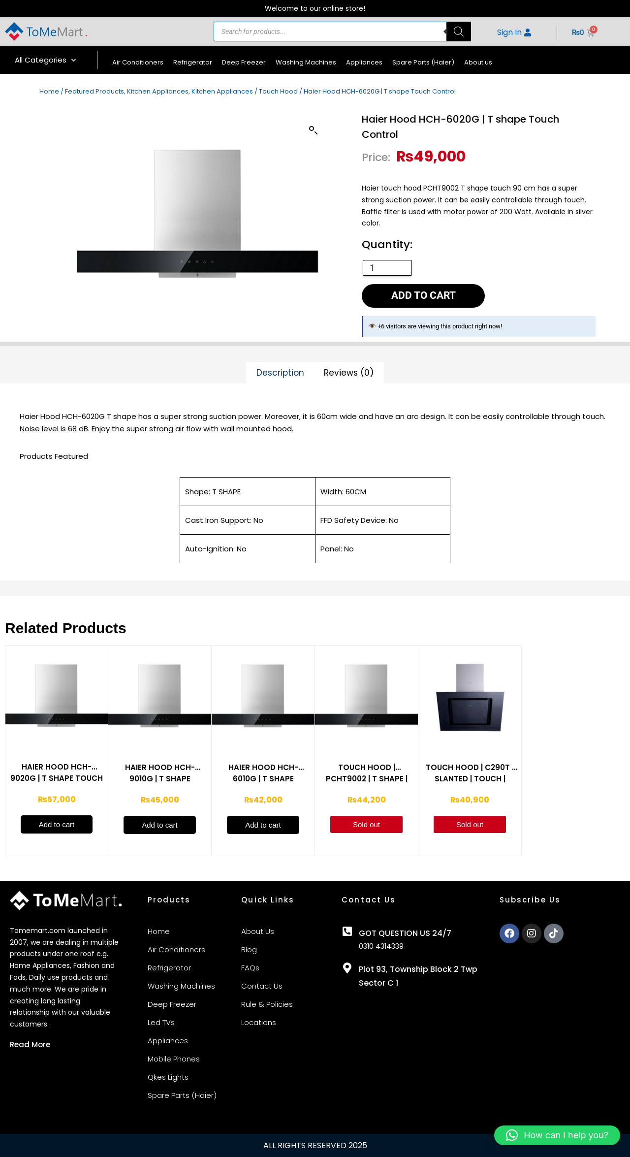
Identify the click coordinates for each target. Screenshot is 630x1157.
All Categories (45, 60)
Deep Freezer (244, 62)
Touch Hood (278, 91)
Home (49, 91)
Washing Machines (306, 62)
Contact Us (262, 986)
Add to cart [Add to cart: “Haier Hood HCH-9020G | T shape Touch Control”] (57, 824)
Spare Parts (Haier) (423, 62)
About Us (257, 931)
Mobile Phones (174, 1059)
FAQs (250, 968)
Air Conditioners (137, 62)
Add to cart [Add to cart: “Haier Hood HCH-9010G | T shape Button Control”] (160, 825)
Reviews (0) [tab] (349, 373)
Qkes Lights (168, 1077)
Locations (258, 1022)
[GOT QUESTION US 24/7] (347, 931)
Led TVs (161, 1022)
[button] (313, 130)
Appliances (364, 62)
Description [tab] (280, 373)
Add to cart (423, 295)
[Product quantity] (387, 268)
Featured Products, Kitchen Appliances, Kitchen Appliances (159, 91)
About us (478, 62)
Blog (249, 949)
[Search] (458, 31)
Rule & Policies (267, 1004)
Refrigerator (192, 62)
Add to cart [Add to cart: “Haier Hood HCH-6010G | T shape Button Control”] (263, 825)
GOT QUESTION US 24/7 (405, 933)
